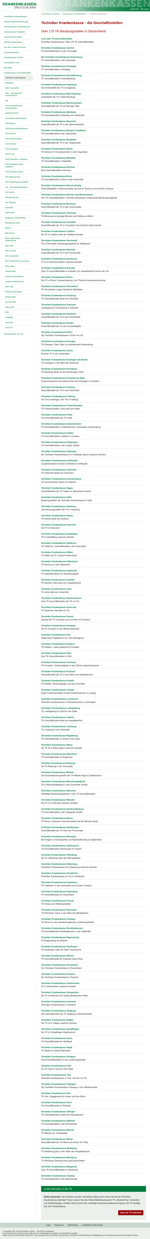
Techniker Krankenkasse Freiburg (58, 396)
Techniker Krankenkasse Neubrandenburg (62, 809)
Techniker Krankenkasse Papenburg (59, 891)
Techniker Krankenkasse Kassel (57, 616)
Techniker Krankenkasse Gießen (57, 433)
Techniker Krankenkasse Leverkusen (59, 699)
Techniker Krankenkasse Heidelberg (59, 534)
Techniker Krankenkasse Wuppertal (59, 1167)
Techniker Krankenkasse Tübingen (58, 1084)
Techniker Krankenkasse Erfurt (56, 332)
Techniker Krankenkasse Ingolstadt (59, 570)
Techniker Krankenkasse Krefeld (57, 681)
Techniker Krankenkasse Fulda (56, 415)
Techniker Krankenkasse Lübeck (57, 717)
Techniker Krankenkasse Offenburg (59, 855)
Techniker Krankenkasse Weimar (57, 1130)
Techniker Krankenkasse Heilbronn (58, 543)
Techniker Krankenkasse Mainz (56, 745)
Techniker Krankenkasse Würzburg (58, 1157)
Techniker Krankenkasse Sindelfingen (60, 1029)
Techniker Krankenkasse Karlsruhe (59, 607)
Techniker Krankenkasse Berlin (57, 149)
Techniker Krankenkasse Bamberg (58, 112)
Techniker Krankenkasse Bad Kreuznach (61, 103)
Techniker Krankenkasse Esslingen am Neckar (64, 360)
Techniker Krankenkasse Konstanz (58, 662)
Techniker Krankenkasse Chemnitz (58, 213)
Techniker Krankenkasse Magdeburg (59, 736)
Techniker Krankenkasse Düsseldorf (59, 286)
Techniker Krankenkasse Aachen (57, 48)
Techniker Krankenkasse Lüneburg (58, 726)
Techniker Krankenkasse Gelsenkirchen (61, 424)
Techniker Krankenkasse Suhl (56, 1066)
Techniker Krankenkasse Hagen (57, 488)
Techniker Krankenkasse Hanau (57, 515)
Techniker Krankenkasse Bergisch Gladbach (63, 130)
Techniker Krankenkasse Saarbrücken (60, 983)
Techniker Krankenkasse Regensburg (60, 937)
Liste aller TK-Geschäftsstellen (56, 39)
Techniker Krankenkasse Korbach (58, 671)
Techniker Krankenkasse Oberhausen (60, 846)
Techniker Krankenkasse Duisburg (58, 295)
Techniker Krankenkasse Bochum (58, 167)
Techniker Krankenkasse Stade (56, 1047)
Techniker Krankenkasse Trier (56, 1075)
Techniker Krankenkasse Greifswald (59, 460)
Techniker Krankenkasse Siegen (57, 1020)
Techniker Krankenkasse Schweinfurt (60, 992)
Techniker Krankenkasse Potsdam (58, 919)
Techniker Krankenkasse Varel (56, 1102)
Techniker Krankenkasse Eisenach (58, 305)
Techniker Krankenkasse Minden (57, 772)
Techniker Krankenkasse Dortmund (59, 259)
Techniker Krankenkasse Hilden (57, 552)
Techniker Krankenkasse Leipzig (57, 690)
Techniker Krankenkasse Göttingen (59, 451)
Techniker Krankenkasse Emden (57, 323)
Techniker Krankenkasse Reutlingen (59, 946)
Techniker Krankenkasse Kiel (55, 635)
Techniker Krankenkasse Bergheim (58, 139)
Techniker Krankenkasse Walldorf (58, 1121)
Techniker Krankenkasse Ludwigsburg (60, 708)
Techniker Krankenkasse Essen (57, 350)
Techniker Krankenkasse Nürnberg (58, 836)
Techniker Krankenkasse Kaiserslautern (61, 598)
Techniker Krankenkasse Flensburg (59, 369)
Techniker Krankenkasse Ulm (56, 1093)
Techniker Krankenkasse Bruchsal (58, 204)
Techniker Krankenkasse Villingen (58, 1111)
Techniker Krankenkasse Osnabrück (59, 873)
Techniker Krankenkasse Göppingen (59, 442)
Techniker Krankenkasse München (58, 791)
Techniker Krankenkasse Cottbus (58, 231)
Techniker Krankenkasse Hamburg (58, 506)
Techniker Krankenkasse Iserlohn (58, 580)
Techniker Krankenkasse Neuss (57, 818)
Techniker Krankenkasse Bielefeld (58, 158)
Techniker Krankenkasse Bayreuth (58, 121)
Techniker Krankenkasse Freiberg (58, 387)
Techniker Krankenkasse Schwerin (58, 1001)
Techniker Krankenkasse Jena (56, 589)
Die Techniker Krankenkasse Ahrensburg (61, 57)
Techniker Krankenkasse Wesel (57, 1139)
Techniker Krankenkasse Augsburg (59, 84)
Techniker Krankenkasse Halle (56, 497)
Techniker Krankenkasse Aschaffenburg (61, 75)
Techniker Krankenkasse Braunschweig (61, 185)
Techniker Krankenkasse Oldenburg (59, 864)
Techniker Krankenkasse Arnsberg (58, 66)
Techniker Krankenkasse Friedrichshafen (61, 405)
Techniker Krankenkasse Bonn (56, 176)
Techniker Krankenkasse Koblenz (58, 644)
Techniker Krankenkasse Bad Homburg (61, 94)
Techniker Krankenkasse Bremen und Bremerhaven (67, 194)
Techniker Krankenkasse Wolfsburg (59, 1148)
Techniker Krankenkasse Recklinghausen (62, 928)
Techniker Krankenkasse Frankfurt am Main (63, 378)
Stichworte (134, 9)
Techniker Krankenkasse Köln (56, 653)
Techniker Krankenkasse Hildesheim (59, 561)
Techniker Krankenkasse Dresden (58, 268)
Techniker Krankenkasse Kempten (58, 625)
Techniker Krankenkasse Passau (57, 901)
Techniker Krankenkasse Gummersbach (61, 479)
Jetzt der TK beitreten (131, 1212)
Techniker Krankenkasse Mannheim (59, 754)
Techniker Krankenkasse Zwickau (58, 1176)
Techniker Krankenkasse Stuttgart (58, 1056)
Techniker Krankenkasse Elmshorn (58, 314)
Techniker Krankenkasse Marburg (58, 763)
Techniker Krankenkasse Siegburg (58, 1011)
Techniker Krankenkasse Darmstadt (59, 240)
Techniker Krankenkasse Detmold (58, 250)
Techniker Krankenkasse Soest (56, 1038)
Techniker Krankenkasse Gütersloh (59, 470)
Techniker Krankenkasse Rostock (58, 974)
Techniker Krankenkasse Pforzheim (59, 910)
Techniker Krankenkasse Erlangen (58, 341)
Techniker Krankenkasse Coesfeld (58, 222)
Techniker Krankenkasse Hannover (58, 525)
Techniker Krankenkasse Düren (57, 277)
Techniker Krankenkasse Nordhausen (60, 827)
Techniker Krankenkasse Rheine (57, 956)
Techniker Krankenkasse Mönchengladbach (63, 781)
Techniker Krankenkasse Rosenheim (59, 965)
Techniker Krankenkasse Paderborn (59, 882)
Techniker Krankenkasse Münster (58, 800)
